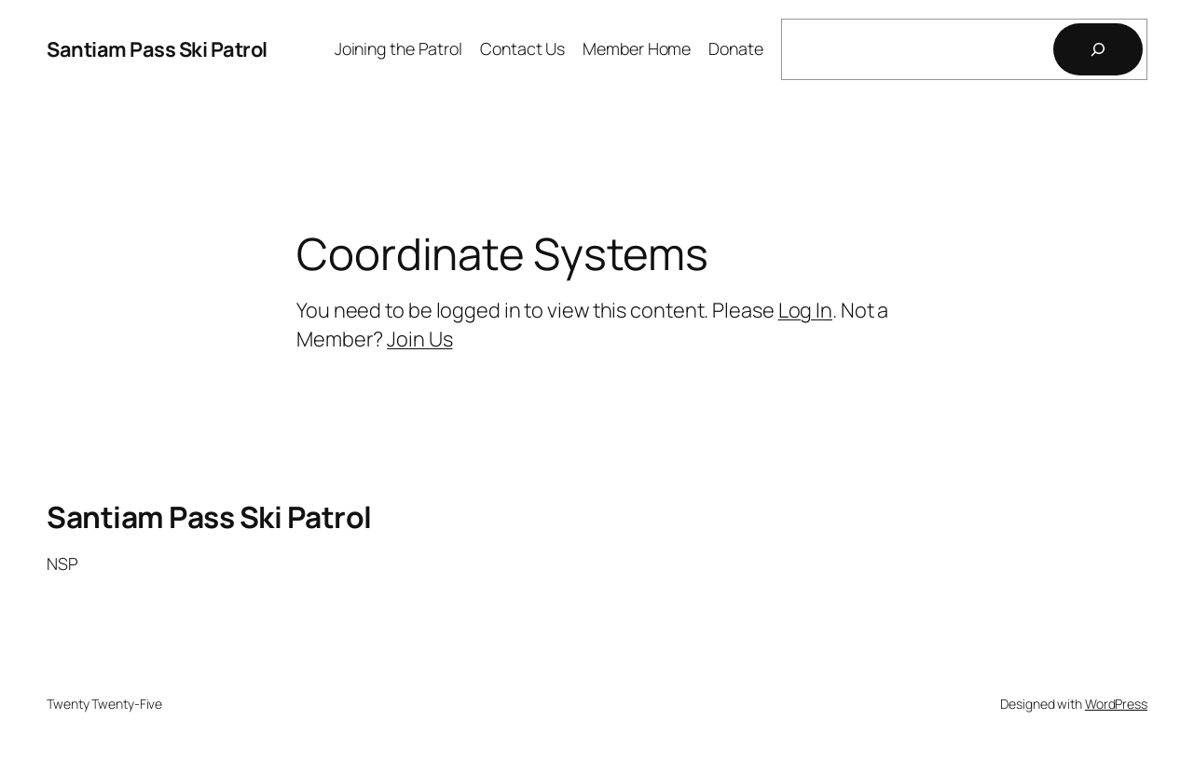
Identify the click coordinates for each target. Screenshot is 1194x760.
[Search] (1098, 49)
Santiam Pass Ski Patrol (157, 49)
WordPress (1116, 703)
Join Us (419, 339)
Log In (805, 310)
